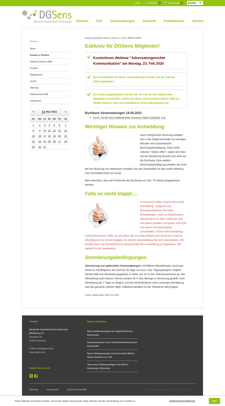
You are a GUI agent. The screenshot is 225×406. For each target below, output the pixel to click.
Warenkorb (175, 3)
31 (44, 146)
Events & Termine (39, 55)
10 (44, 130)
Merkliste (154, 3)
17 (44, 135)
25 (49, 141)
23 (39, 141)
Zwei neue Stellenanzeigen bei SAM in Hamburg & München (107, 366)
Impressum (35, 100)
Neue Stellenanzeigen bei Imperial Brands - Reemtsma (110, 333)
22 (33, 141)
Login (137, 3)
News (33, 48)
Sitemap (34, 87)
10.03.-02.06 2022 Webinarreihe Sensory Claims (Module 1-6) (129, 117)
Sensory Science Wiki (41, 61)
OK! (214, 401)
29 (33, 146)
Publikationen (174, 21)
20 (59, 135)
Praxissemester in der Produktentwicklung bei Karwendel (112, 344)
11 (49, 130)
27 (59, 141)
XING (31, 376)
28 (65, 141)
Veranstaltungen (122, 21)
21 (65, 135)
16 (39, 135)
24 (44, 141)
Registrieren (36, 74)
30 (39, 146)
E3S (99, 21)
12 (54, 130)
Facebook (36, 376)
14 (65, 130)
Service (197, 21)
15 (33, 135)
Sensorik (149, 21)
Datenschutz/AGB (39, 94)
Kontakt (34, 68)
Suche (33, 81)
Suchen (200, 2)
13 (59, 130)
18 (49, 135)
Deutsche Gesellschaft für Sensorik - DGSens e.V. (102, 38)
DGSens (82, 21)
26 (54, 141)
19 (54, 135)
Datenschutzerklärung (182, 400)
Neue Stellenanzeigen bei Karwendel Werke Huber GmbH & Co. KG (110, 355)
